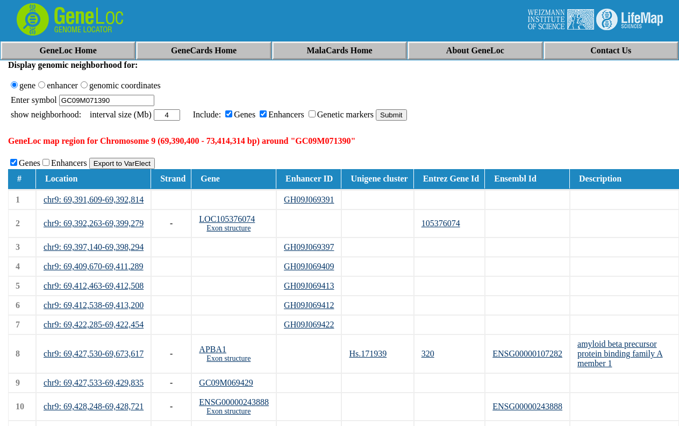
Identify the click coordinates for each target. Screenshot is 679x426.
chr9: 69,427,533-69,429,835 (94, 382)
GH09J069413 (309, 285)
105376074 (440, 223)
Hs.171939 (368, 353)
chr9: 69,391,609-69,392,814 (94, 199)
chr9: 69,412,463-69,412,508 (94, 285)
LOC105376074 (227, 219)
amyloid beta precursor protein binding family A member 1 (620, 353)
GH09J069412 (309, 305)
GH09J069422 (309, 324)
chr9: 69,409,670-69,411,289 (94, 266)
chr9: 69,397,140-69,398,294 (94, 247)
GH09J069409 (309, 266)
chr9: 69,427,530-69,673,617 (94, 353)
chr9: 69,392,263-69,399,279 (94, 223)
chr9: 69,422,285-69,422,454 (94, 324)
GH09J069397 (309, 247)
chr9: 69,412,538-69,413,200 (94, 305)
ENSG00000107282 (527, 353)
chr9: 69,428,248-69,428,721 (94, 406)
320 (427, 353)
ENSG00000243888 (234, 402)
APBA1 (212, 349)
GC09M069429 (226, 382)
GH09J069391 (309, 199)
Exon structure (228, 228)
